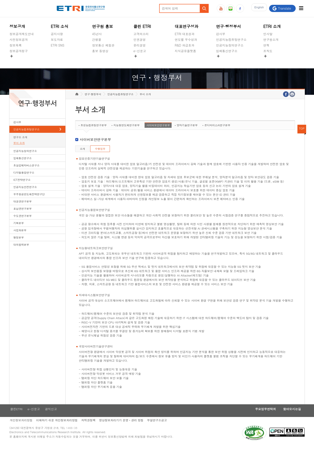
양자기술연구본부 (187, 132)
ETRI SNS (57, 45)
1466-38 (73, 436)
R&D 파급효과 (184, 45)
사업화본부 (19, 237)
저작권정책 (89, 427)
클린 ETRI (142, 26)
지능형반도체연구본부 (126, 132)
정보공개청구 (18, 51)
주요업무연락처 (262, 416)
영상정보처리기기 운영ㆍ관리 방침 (123, 427)
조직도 (267, 51)
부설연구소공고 (160, 427)
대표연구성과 (186, 26)
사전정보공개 (18, 39)
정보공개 (17, 26)
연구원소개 (270, 39)
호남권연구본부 (22, 215)
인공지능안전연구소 (25, 193)
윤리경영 (139, 45)
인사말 (267, 34)
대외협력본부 (21, 251)
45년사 (97, 34)
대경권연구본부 (22, 208)
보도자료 (57, 39)
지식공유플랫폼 (185, 51)
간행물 (96, 39)
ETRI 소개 (272, 26)
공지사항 (57, 34)
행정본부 (18, 244)
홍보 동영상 (100, 51)
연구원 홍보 (102, 26)
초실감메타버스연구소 (231, 61)
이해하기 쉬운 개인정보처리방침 (57, 427)
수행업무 (100, 155)
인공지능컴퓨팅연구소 (231, 39)
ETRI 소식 (59, 26)
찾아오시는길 (291, 416)
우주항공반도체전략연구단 (29, 201)
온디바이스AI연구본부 (217, 132)
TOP (302, 135)
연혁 (266, 45)
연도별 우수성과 (186, 39)
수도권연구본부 (22, 222)
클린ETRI (15, 416)
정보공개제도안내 (21, 34)
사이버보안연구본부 (158, 132)
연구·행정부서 (228, 26)
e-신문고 (139, 51)
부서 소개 (19, 149)
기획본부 (18, 230)
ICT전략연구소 (22, 186)
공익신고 (139, 61)
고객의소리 (141, 34)
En (258, 8)
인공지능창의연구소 (230, 45)
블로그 (230, 8)
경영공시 (15, 61)
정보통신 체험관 (103, 45)
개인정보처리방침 (20, 427)
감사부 (220, 34)
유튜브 (221, 8)
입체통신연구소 (226, 51)
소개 (82, 155)
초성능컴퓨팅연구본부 (93, 132)
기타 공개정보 (273, 61)
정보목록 (15, 45)
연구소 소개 (20, 144)
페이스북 (240, 8)
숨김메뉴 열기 (11, 56)
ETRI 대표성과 (185, 34)
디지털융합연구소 (23, 179)
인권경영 (139, 39)
